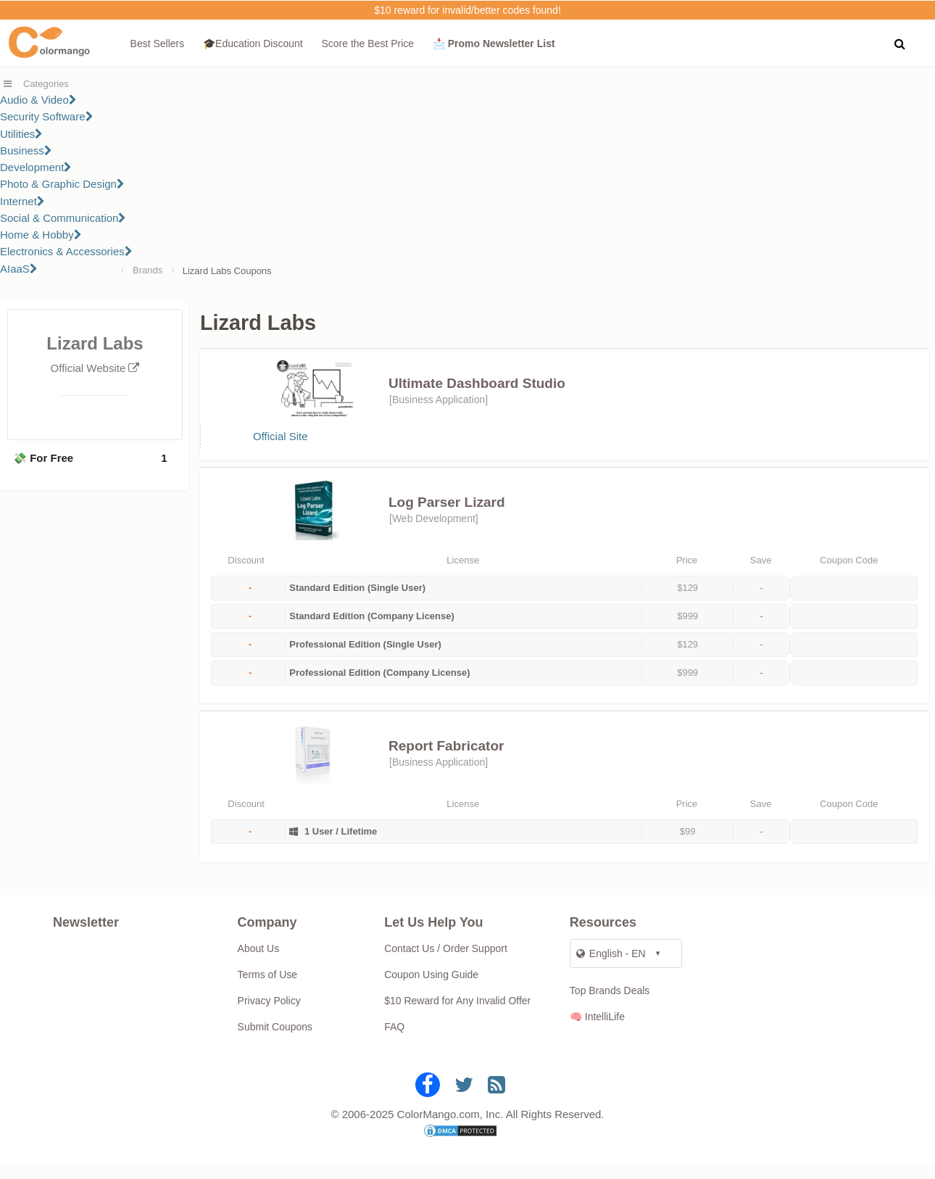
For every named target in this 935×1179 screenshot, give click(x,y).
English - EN (611, 968)
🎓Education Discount (253, 43)
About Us (259, 963)
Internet (22, 201)
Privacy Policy (269, 1015)
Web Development (433, 533)
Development (36, 167)
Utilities (21, 134)
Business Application (438, 399)
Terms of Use (267, 989)
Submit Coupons (275, 1041)
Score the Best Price (367, 43)
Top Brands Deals (610, 1005)
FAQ (394, 1041)
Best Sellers (157, 43)
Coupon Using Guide (431, 989)
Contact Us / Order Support (445, 963)
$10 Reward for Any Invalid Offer (457, 1015)
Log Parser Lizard (446, 516)
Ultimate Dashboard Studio (476, 383)
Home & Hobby (41, 234)
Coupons (253, 270)
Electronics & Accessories (66, 251)
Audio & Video (38, 100)
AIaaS (19, 268)
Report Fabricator (446, 760)
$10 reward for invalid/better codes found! (467, 10)
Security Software (47, 116)
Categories (46, 83)
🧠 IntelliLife (597, 1031)
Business (26, 150)
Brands (147, 270)
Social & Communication (63, 218)
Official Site (280, 443)
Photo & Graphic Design (62, 184)
